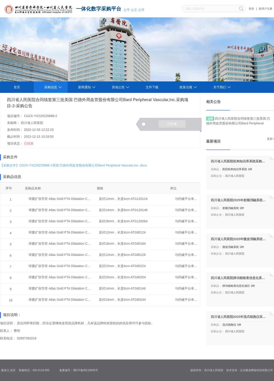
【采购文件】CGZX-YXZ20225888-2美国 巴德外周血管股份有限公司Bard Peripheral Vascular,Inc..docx (73, 165)
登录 (251, 8)
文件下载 (152, 87)
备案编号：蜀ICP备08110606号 (80, 370)
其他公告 (118, 87)
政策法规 (185, 87)
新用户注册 (265, 8)
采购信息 (50, 87)
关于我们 (219, 87)
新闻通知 (84, 87)
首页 (17, 87)
